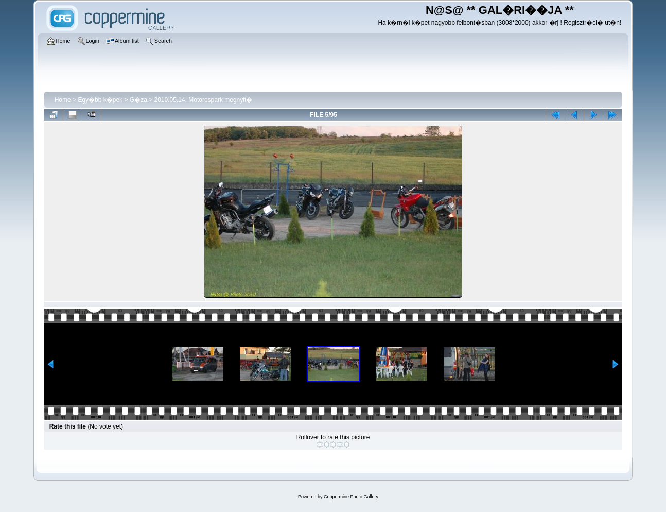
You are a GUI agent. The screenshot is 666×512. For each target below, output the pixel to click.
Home (63, 100)
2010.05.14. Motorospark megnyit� (203, 100)
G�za (138, 100)
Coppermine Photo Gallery (351, 496)
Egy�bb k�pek (100, 100)
